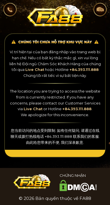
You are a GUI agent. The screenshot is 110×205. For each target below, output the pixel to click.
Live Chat (34, 69)
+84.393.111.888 (84, 69)
